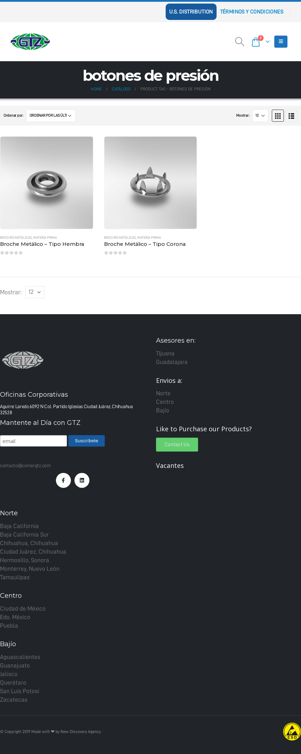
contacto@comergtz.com (25, 465)
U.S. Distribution (191, 12)
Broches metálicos (16, 237)
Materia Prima (45, 237)
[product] (46, 183)
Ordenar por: (13, 115)
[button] (177, 445)
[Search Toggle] (239, 41)
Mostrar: (242, 115)
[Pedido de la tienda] (51, 115)
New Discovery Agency (81, 731)
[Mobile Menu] (280, 42)
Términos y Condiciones (251, 12)
